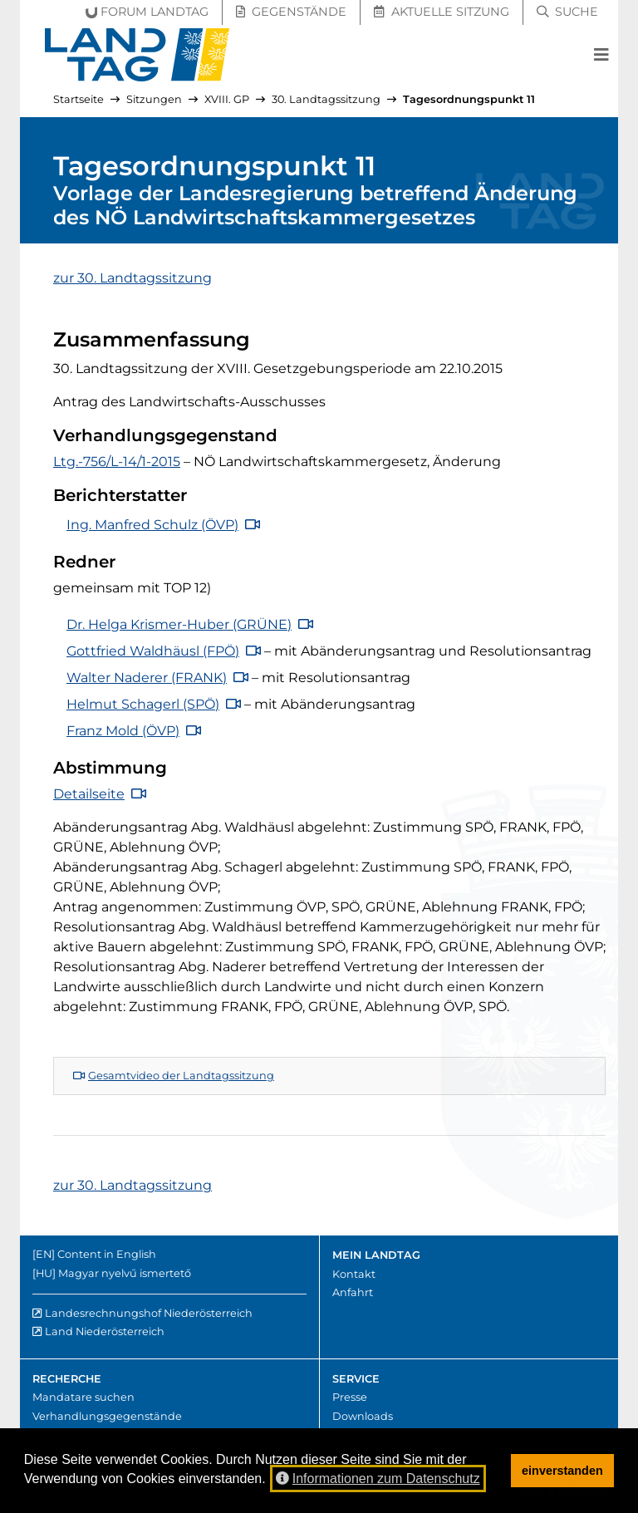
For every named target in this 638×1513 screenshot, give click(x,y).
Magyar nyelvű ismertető (124, 1273)
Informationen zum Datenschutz (378, 1478)
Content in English (106, 1254)
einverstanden (562, 1470)
